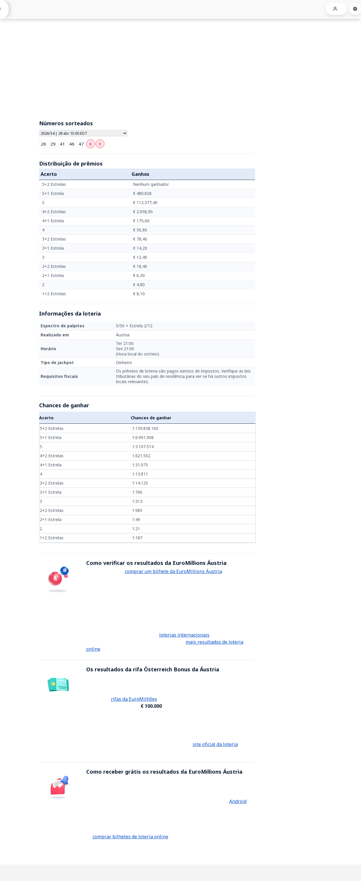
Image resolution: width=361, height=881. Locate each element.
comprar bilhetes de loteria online (130, 836)
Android (238, 801)
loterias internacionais (184, 635)
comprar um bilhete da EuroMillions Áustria (173, 571)
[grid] (147, 239)
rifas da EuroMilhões (134, 699)
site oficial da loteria (215, 744)
